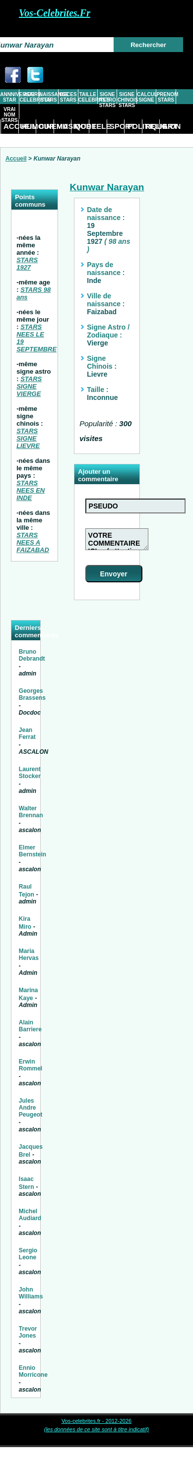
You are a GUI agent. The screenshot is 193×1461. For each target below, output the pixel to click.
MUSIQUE (64, 126)
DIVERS (10, 140)
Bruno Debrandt (32, 655)
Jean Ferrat (27, 733)
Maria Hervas (29, 954)
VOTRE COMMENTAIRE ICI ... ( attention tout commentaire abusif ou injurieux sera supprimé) (116, 539)
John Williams (31, 1293)
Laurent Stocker (30, 773)
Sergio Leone (28, 1254)
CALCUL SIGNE (146, 97)
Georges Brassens (32, 694)
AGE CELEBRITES (29, 97)
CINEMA (46, 126)
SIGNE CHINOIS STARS (127, 100)
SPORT (117, 126)
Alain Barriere (30, 1026)
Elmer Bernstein (32, 851)
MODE (81, 126)
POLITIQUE (134, 126)
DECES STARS (68, 97)
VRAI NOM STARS (9, 115)
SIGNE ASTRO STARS (107, 100)
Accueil (16, 158)
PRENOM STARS (165, 97)
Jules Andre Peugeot (30, 1107)
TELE (99, 126)
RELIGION (152, 126)
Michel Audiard (30, 1215)
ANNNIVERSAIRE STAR (9, 97)
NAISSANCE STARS (48, 97)
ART (169, 126)
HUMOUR (28, 126)
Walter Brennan (31, 812)
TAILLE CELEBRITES (87, 97)
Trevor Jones (28, 1332)
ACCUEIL (10, 126)
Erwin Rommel (30, 1065)
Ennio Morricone (33, 1371)
